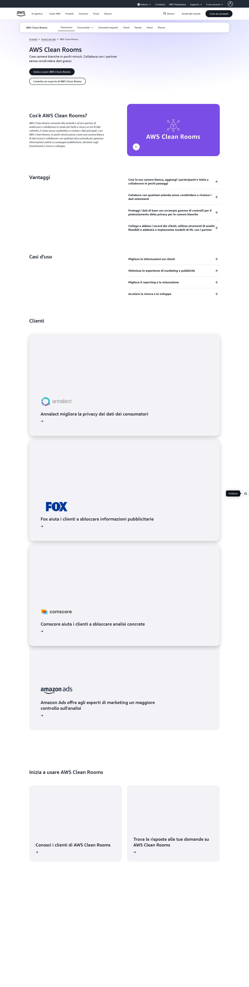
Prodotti (33, 39)
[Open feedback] (245, 493)
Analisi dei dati (48, 39)
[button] (55, 14)
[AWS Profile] (230, 3)
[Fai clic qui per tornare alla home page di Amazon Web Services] (21, 15)
